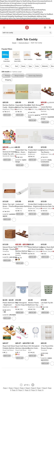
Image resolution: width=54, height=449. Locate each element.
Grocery (35, 3)
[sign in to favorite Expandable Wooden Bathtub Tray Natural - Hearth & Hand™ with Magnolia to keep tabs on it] (27, 115)
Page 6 (33, 388)
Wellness (14, 8)
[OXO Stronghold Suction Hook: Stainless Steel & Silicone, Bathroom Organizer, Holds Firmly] (35, 347)
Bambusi (43, 111)
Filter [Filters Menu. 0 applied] (5, 66)
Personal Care (20, 5)
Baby (9, 5)
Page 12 (27, 390)
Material (45, 66)
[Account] (45, 27)
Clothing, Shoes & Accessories (35, 1)
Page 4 (22, 388)
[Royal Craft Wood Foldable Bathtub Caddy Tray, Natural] (10, 347)
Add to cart (7, 115)
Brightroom (6, 109)
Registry (24, 18)
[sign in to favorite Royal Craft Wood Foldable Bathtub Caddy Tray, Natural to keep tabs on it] (14, 356)
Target (14, 43)
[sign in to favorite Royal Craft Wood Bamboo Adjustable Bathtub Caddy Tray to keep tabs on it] (27, 358)
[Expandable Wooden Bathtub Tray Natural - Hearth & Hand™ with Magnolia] (23, 106)
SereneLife (6, 156)
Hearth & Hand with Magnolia (19, 109)
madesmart (18, 208)
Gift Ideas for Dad (19, 1)
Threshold (6, 208)
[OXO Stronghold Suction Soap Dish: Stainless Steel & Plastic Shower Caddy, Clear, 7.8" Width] (23, 304)
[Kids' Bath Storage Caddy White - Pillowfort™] (35, 106)
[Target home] (27, 27)
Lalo (42, 305)
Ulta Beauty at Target (30, 12)
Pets (21, 12)
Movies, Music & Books (34, 10)
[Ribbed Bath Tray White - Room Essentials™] (23, 151)
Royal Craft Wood (8, 350)
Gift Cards (16, 12)
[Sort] (15, 66)
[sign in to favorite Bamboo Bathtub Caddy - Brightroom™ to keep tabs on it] (14, 115)
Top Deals (15, 16)
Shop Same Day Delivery (13, 18)
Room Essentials (20, 154)
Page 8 (44, 388)
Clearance (25, 14)
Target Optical (13, 14)
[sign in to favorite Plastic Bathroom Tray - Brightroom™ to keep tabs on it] (14, 318)
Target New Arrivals (6, 1)
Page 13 (34, 390)
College (9, 16)
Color (37, 66)
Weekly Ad (35, 16)
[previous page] (21, 384)
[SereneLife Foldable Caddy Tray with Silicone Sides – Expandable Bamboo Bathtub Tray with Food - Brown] (10, 153)
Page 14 (40, 390)
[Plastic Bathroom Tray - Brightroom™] (10, 304)
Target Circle (38, 18)
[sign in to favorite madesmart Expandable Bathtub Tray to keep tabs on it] (27, 214)
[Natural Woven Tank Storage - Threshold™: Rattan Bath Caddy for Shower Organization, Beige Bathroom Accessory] (10, 248)
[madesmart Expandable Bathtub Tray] (23, 205)
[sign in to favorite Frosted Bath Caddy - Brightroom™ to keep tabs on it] (39, 160)
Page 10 (15, 390)
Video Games (21, 10)
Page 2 (11, 388)
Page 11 (21, 390)
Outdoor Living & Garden (24, 3)
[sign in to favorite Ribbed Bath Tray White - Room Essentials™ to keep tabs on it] (27, 165)
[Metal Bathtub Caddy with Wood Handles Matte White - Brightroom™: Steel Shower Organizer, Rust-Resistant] (35, 248)
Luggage (20, 8)
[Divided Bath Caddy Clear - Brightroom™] (35, 205)
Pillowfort (31, 109)
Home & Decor (24, 43)
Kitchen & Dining (10, 3)
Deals (20, 14)
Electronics (13, 10)
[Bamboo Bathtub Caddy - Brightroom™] (10, 106)
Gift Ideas (9, 12)
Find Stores (46, 18)
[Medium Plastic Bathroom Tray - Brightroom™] (35, 304)
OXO (16, 307)
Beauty (13, 5)
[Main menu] (4, 27)
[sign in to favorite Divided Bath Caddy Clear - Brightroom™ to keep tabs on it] (39, 214)
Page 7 (39, 388)
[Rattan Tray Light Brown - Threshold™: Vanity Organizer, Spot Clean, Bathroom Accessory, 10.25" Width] (10, 205)
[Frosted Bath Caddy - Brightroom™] (35, 151)
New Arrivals (33, 14)
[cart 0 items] (50, 27)
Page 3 (16, 388)
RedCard (30, 18)
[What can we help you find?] (27, 33)
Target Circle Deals (24, 16)
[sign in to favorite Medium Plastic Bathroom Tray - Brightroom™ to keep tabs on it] (39, 313)
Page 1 (5, 388)
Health (8, 8)
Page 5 (27, 388)
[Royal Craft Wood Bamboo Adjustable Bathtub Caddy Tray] (23, 347)
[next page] (32, 384)
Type (30, 66)
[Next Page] (50, 56)
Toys (7, 10)
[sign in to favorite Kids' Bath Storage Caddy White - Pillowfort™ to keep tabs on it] (39, 121)
